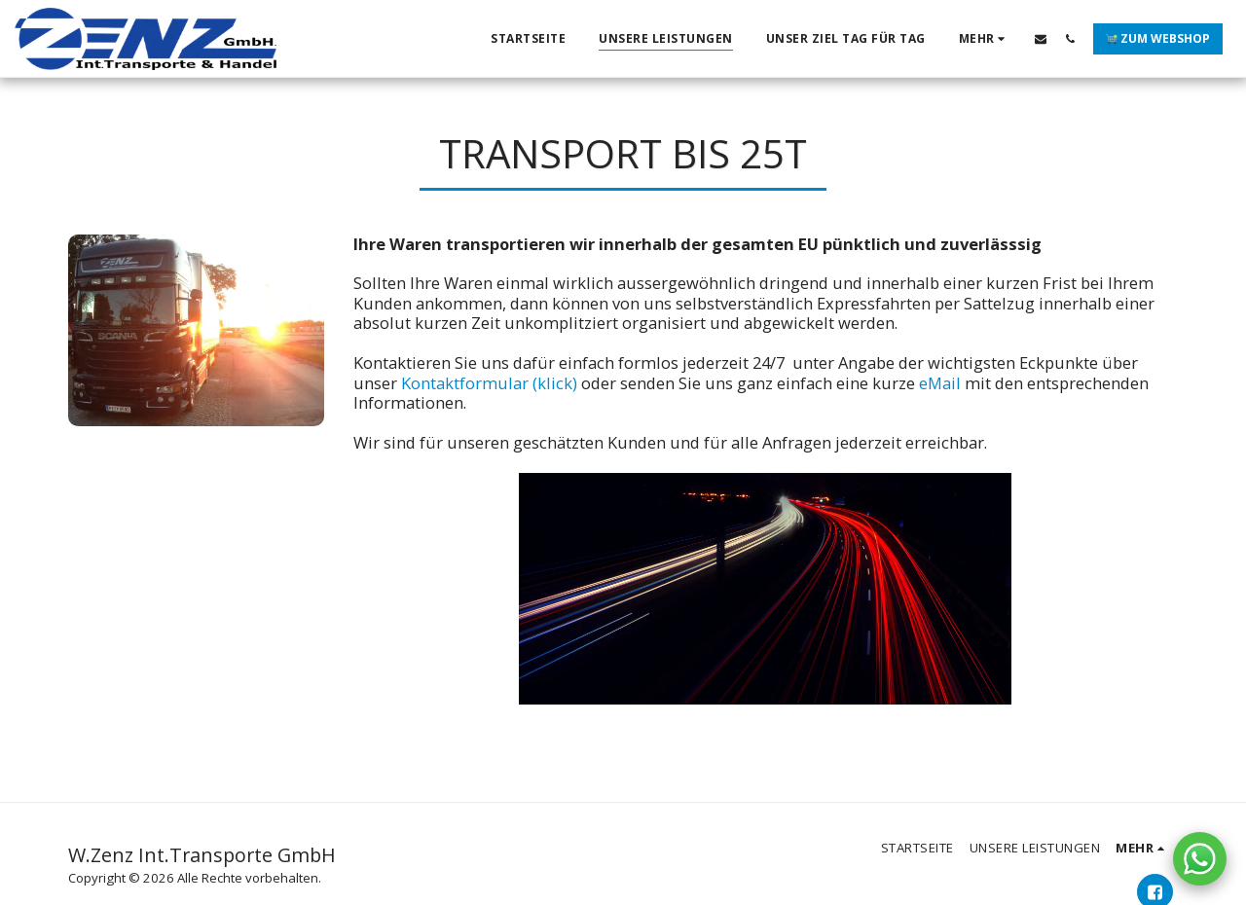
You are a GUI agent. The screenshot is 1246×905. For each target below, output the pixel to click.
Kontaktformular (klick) (489, 383)
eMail (940, 383)
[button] (1040, 38)
